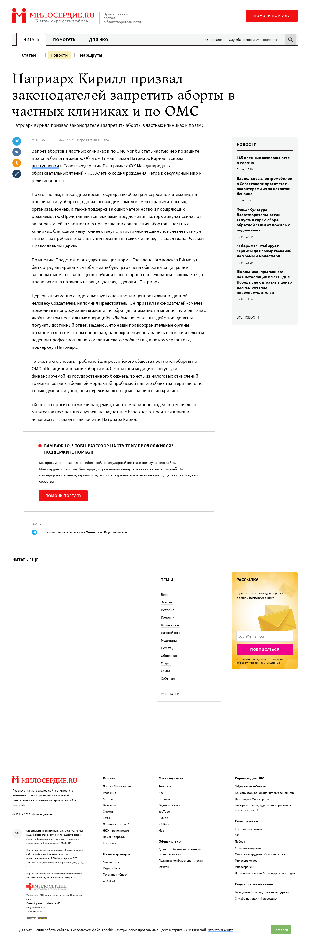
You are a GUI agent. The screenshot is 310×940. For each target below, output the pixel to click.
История (167, 610)
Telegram (165, 786)
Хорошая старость (248, 848)
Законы (167, 602)
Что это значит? (220, 929)
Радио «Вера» (112, 868)
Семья (166, 671)
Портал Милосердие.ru (118, 786)
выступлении (45, 166)
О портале (213, 39)
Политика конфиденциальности (181, 860)
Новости (59, 55)
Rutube (163, 818)
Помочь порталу (63, 495)
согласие (274, 659)
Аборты (37, 523)
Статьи (29, 55)
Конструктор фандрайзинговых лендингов (264, 793)
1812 (238, 835)
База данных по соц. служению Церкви (262, 892)
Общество (169, 655)
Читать (31, 39)
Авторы (108, 799)
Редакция (109, 793)
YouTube (164, 811)
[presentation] (264, 636)
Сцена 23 (109, 881)
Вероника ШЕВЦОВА (93, 140)
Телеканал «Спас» (115, 874)
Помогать (64, 39)
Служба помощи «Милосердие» (253, 39)
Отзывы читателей (116, 824)
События (168, 678)
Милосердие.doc (246, 860)
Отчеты (164, 867)
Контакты (109, 843)
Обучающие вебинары (250, 786)
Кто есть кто (170, 625)
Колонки (167, 617)
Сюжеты (108, 811)
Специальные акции (248, 829)
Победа (240, 842)
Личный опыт (171, 632)
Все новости (248, 317)
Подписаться (264, 649)
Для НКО (98, 39)
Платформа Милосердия (252, 799)
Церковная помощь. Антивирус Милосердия (265, 873)
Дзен (162, 793)
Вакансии (109, 805)
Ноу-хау (167, 648)
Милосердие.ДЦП (246, 867)
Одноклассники (169, 805)
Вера (165, 594)
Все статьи (170, 694)
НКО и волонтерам (116, 830)
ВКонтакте (166, 799)
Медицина (169, 640)
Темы (106, 818)
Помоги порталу (272, 15)
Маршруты (91, 55)
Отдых (166, 663)
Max (161, 830)
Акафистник (111, 862)
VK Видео (165, 824)
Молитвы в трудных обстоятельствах (261, 854)
